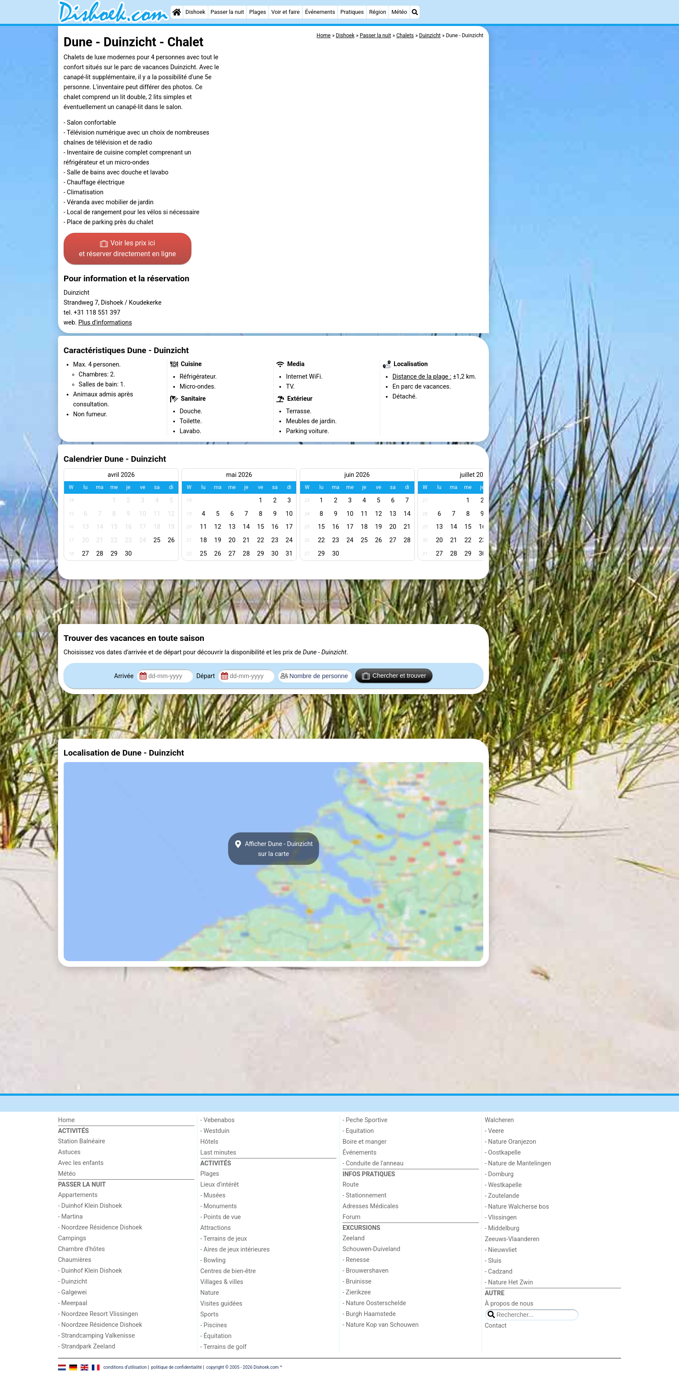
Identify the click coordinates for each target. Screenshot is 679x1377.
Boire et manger (365, 1141)
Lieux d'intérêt (219, 1184)
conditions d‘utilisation (125, 1367)
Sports (209, 1314)
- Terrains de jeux (223, 1238)
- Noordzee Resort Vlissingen (98, 1314)
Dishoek (195, 12)
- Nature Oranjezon (511, 1141)
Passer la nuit (227, 12)
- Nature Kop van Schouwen (381, 1325)
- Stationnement (364, 1195)
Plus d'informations (105, 322)
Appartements (77, 1195)
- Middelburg (502, 1228)
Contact (496, 1325)
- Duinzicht (72, 1281)
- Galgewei (72, 1292)
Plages (257, 12)
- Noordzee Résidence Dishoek (100, 1227)
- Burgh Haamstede (369, 1314)
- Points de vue (220, 1217)
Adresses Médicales (370, 1206)
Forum (351, 1217)
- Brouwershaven (365, 1270)
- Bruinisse (357, 1281)
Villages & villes (221, 1282)
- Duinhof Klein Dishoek (90, 1206)
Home (66, 1120)
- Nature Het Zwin (509, 1282)
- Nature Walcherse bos (517, 1206)
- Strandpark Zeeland (86, 1346)
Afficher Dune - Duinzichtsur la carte (273, 848)
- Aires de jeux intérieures (235, 1249)
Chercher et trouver (394, 676)
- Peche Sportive (365, 1120)
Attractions (215, 1228)
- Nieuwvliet (501, 1250)
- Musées (213, 1195)
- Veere (494, 1131)
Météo (399, 12)
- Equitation (358, 1131)
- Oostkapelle (503, 1152)
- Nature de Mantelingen (518, 1163)
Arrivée (124, 676)
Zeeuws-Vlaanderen (512, 1239)
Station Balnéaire (81, 1141)
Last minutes (218, 1152)
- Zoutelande (502, 1196)
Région (377, 12)
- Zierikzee (357, 1292)
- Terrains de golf (223, 1347)
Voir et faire (286, 12)
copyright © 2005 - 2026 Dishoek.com (242, 1367)
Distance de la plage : (421, 376)
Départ (206, 676)
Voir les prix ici (127, 249)
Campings (72, 1238)
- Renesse (356, 1260)
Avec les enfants (80, 1163)
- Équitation (216, 1336)
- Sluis (493, 1260)
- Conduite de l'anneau (373, 1163)
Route (351, 1184)
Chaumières (74, 1260)
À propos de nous (509, 1303)
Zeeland (354, 1238)
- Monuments (218, 1206)
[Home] (177, 12)
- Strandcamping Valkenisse (96, 1335)
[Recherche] (415, 12)
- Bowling (213, 1260)
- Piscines (213, 1325)
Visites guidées (221, 1303)
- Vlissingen (501, 1217)
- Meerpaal (72, 1303)
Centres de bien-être (228, 1271)
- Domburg (499, 1174)
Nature (209, 1293)
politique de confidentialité (176, 1367)
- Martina (70, 1216)
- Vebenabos (217, 1120)
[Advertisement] (556, 225)
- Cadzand (499, 1271)
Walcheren (499, 1120)
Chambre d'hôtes (81, 1249)
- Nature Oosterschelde (374, 1303)
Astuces (69, 1152)
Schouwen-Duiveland (371, 1249)
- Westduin (215, 1131)
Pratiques (352, 12)
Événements (320, 12)
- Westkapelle (503, 1185)
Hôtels (209, 1141)
